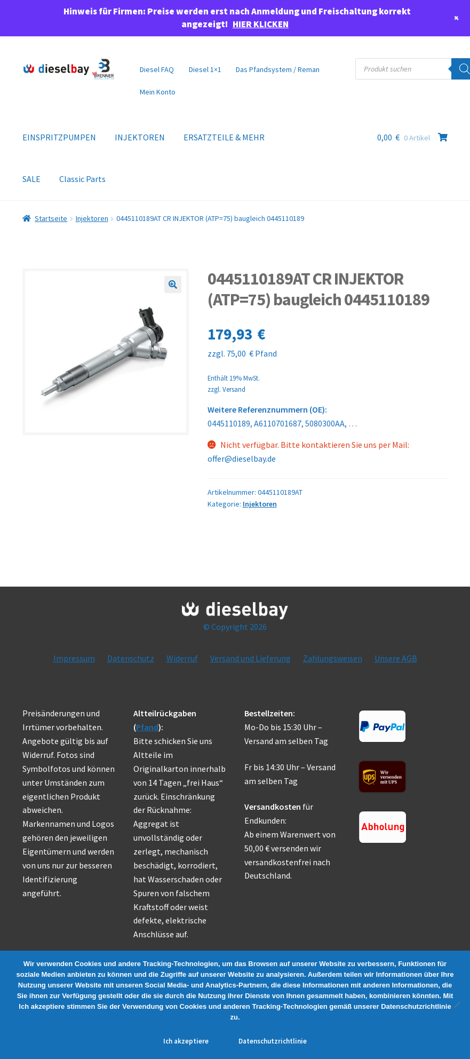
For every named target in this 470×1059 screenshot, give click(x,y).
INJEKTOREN (140, 137)
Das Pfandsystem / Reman (278, 69)
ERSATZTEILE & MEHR (224, 137)
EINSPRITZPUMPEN (59, 137)
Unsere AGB (396, 658)
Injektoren (92, 218)
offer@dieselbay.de (242, 458)
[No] (456, 1004)
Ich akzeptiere (186, 1041)
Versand (233, 389)
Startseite (51, 218)
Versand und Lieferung (250, 658)
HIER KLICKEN (261, 24)
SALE (31, 178)
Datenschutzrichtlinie (272, 1041)
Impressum (74, 658)
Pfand (147, 727)
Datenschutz (130, 658)
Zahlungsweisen (332, 658)
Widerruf (182, 658)
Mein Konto (158, 92)
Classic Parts (82, 178)
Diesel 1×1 (205, 69)
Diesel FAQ (157, 69)
